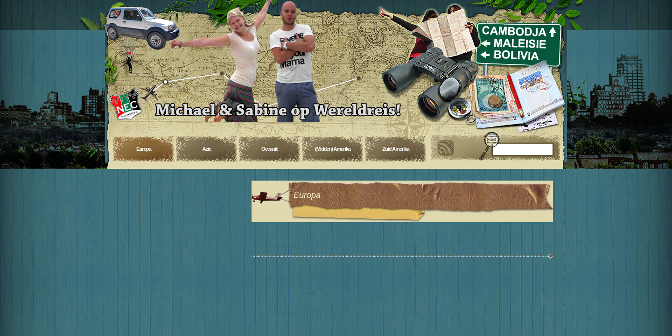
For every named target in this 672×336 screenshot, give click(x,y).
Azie (207, 149)
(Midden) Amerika (332, 149)
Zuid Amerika (395, 149)
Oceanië (269, 149)
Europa (143, 149)
